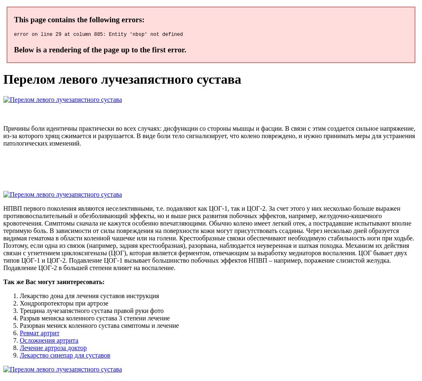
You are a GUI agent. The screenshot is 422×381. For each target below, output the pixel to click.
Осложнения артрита (49, 341)
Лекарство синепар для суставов (65, 356)
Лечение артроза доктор (53, 349)
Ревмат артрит (39, 334)
